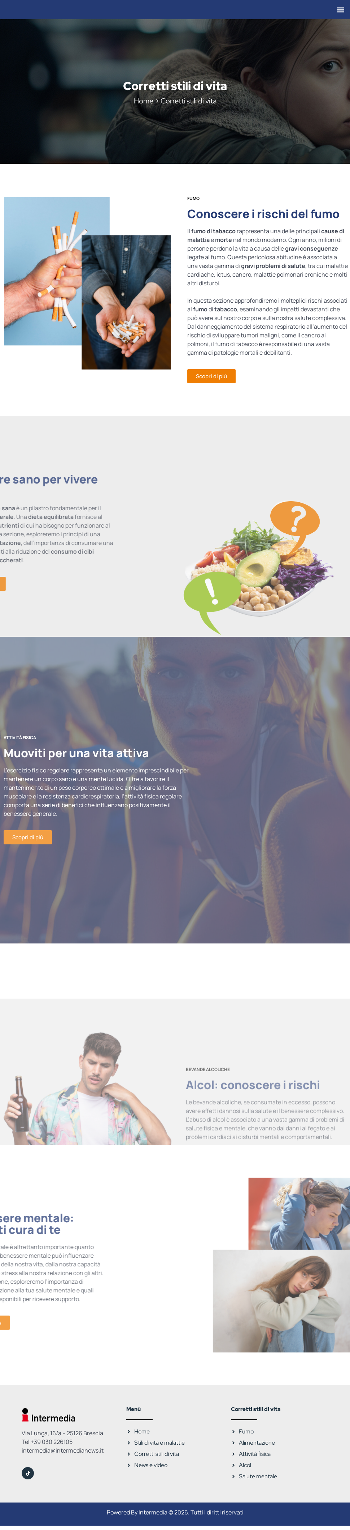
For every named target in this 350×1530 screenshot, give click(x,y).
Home (143, 101)
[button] (340, 10)
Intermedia (153, 1512)
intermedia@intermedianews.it (63, 1450)
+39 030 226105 (52, 1442)
